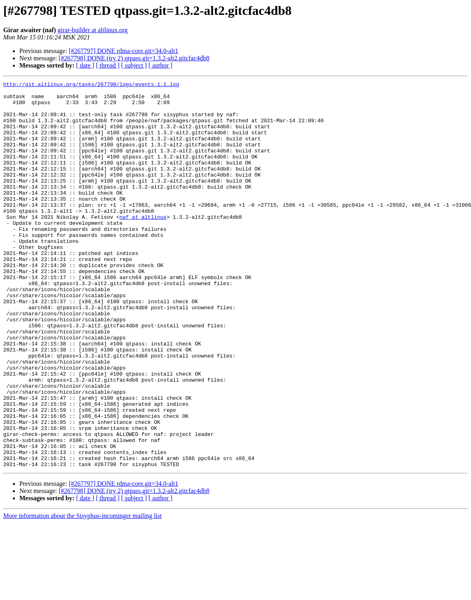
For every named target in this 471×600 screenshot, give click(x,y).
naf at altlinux (143, 244)
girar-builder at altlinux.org (93, 30)
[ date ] (85, 65)
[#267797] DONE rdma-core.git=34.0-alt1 (123, 50)
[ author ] (161, 65)
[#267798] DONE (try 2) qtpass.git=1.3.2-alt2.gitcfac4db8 (134, 58)
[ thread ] (108, 65)
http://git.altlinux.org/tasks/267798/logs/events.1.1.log (91, 85)
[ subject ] (134, 65)
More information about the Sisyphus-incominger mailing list (82, 593)
